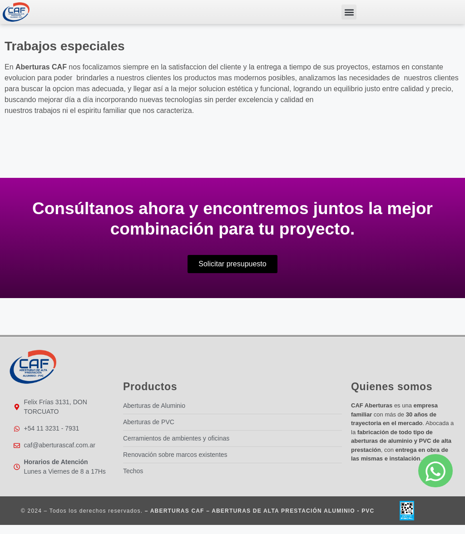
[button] (348, 12)
